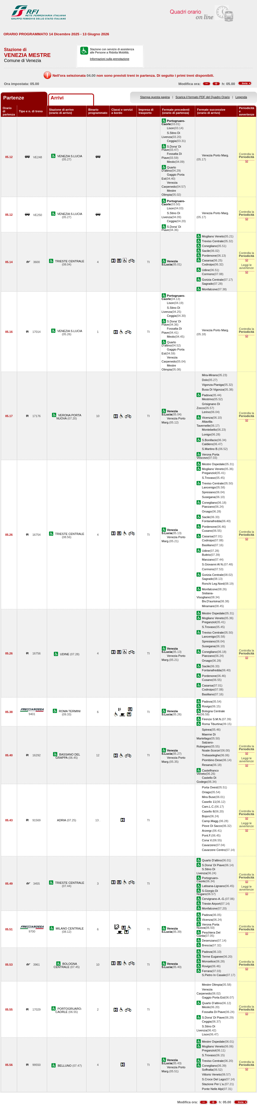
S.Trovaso (208, 477)
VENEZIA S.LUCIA (69, 156)
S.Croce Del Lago (213, 1079)
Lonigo (206, 434)
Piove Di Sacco (212, 825)
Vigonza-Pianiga (212, 384)
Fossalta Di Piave (213, 1011)
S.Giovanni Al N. (213, 564)
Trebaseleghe (211, 755)
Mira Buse (208, 797)
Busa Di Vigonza (213, 389)
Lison (170, 128)
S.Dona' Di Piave (213, 865)
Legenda (241, 97)
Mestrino (207, 399)
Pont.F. (206, 835)
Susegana (208, 497)
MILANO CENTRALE (70, 928)
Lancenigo (209, 487)
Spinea (206, 729)
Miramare (208, 606)
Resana (207, 764)
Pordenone (209, 255)
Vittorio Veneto (211, 1074)
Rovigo (206, 706)
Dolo (205, 379)
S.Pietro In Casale (214, 975)
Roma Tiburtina (212, 724)
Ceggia (171, 140)
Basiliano (208, 545)
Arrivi (57, 98)
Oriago (206, 792)
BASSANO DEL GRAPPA (67, 756)
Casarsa (207, 260)
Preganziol (209, 473)
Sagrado (207, 283)
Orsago (206, 511)
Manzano (208, 559)
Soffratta (207, 1069)
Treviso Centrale (213, 241)
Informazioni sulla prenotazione (109, 58)
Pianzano (208, 506)
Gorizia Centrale (212, 279)
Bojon (205, 816)
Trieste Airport (211, 903)
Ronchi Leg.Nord (213, 583)
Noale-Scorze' (211, 750)
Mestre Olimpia (212, 984)
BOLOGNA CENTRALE (65, 965)
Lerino (206, 412)
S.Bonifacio (209, 440)
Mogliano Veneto (213, 236)
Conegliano (209, 246)
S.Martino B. (210, 448)
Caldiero (207, 444)
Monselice (208, 961)
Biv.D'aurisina (211, 601)
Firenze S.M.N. (212, 719)
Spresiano (208, 492)
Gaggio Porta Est (213, 997)
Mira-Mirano (210, 375)
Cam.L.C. (208, 806)
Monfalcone (209, 289)
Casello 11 (209, 801)
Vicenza (207, 417)
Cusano (207, 530)
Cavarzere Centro (213, 849)
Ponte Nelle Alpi (212, 1088)
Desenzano (209, 940)
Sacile (206, 250)
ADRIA (62, 820)
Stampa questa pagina (155, 97)
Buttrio (206, 554)
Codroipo (208, 264)
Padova (207, 395)
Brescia (207, 945)
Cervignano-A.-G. (213, 898)
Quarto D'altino (169, 169)
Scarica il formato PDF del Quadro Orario (203, 97)
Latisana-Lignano (213, 886)
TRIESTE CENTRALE (69, 261)
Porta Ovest (210, 787)
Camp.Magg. (210, 821)
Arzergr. (207, 830)
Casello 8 (208, 811)
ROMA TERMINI (70, 711)
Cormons (208, 274)
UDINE (65, 654)
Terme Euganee (212, 956)
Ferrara (206, 971)
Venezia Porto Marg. (215, 155)
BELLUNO (65, 1065)
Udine (206, 270)
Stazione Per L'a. (213, 1084)
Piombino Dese (212, 760)
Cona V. (207, 840)
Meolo (171, 161)
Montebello (209, 429)
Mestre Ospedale (213, 464)
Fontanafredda (211, 521)
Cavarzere (209, 845)
